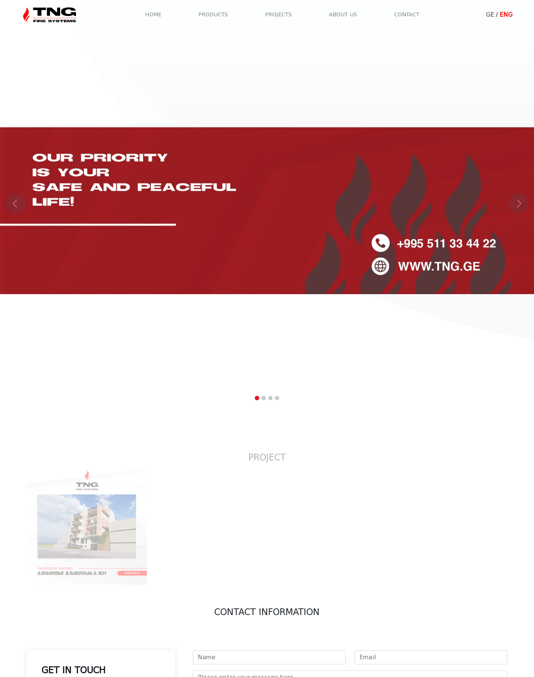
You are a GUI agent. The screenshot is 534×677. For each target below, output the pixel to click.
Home (153, 14)
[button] (40, 203)
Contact (406, 14)
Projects (278, 14)
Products (213, 14)
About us (343, 14)
